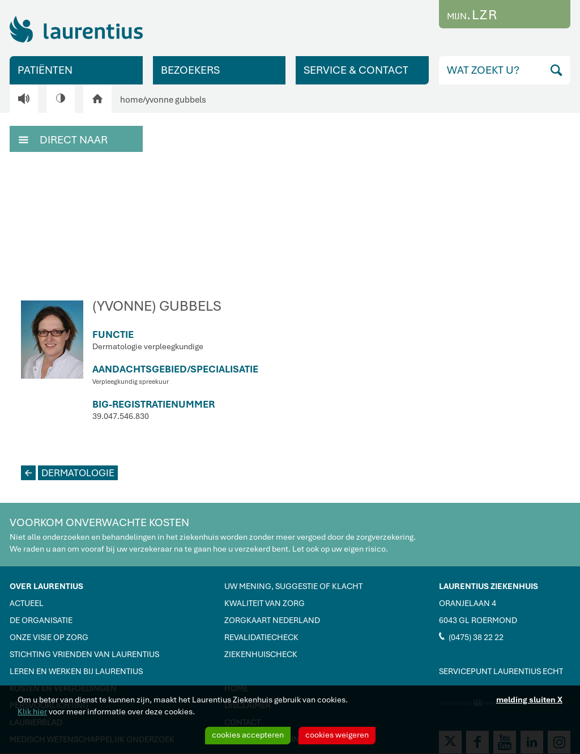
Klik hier (32, 711)
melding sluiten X (529, 699)
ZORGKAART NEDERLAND (272, 620)
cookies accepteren (248, 735)
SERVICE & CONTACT (356, 70)
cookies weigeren (337, 735)
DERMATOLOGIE (67, 472)
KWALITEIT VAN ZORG (264, 603)
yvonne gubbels (176, 99)
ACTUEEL (27, 603)
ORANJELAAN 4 (467, 603)
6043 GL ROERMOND (478, 620)
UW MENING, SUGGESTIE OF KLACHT (293, 586)
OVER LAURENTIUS (46, 586)
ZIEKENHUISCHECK (260, 654)
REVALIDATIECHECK (261, 637)
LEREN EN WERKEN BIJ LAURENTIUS (76, 671)
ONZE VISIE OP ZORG (49, 637)
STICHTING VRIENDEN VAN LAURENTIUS (84, 654)
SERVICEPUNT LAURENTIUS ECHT (501, 671)
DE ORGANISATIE (41, 620)
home (131, 99)
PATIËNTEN (45, 70)
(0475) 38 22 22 (471, 636)
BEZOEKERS (190, 70)
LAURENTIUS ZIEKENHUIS (488, 586)
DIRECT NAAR (63, 139)
